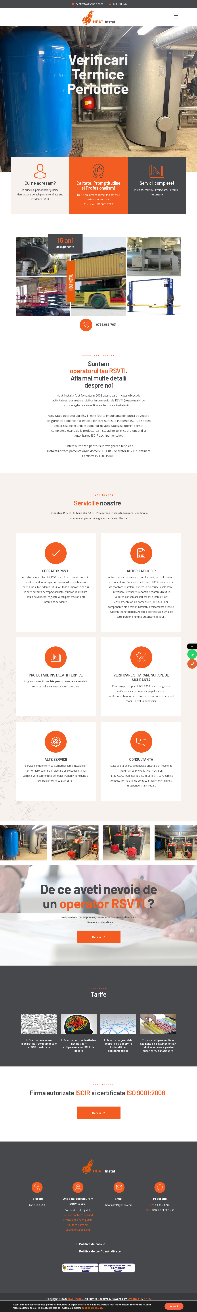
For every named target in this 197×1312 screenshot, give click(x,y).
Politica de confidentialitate (100, 1251)
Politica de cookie (92, 1244)
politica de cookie (92, 1308)
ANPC (147, 1299)
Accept (174, 1306)
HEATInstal (75, 1299)
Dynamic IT (135, 1299)
